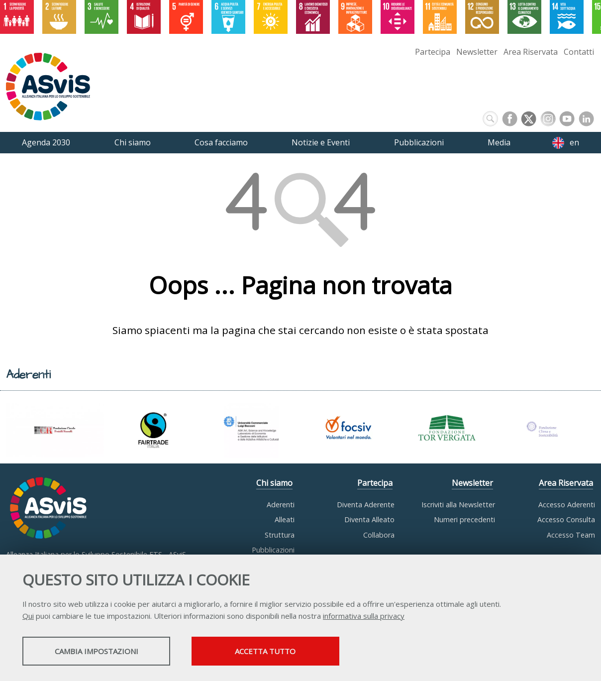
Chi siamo (274, 482)
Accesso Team (571, 535)
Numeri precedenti (464, 519)
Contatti (579, 51)
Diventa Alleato (369, 519)
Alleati (285, 519)
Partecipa (432, 51)
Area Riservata (530, 51)
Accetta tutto (280, 652)
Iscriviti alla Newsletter (458, 504)
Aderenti (281, 504)
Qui (28, 616)
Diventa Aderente (366, 504)
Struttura (280, 535)
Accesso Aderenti (566, 504)
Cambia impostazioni (101, 652)
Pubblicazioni (273, 550)
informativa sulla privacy (363, 616)
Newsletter (477, 51)
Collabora (379, 535)
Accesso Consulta (566, 519)
